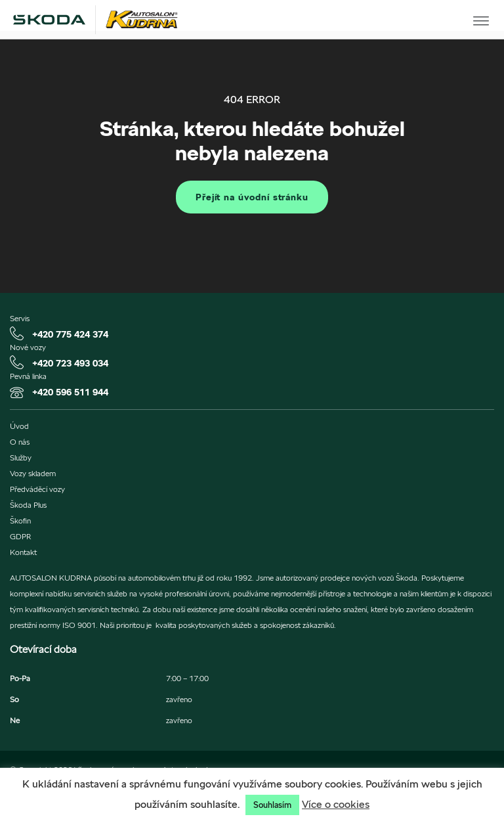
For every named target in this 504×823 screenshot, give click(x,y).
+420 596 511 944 (70, 392)
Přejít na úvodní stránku (252, 197)
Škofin (20, 520)
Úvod (19, 426)
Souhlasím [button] (272, 805)
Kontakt (23, 552)
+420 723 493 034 (70, 363)
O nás (20, 442)
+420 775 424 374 (70, 334)
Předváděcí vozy (37, 489)
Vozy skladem (33, 473)
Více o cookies (335, 804)
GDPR (20, 536)
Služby (21, 457)
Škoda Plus (28, 505)
